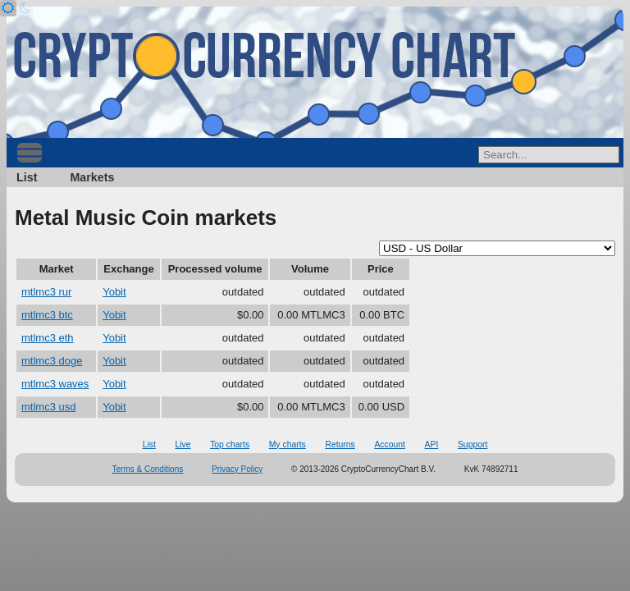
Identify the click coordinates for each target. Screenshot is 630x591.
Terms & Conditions (148, 469)
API (432, 444)
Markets (92, 177)
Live (182, 444)
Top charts (229, 444)
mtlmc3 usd (48, 407)
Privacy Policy (237, 469)
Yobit (114, 292)
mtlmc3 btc (47, 315)
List (26, 177)
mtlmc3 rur (46, 292)
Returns (339, 444)
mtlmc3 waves (55, 384)
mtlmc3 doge (51, 361)
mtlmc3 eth (47, 338)
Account (389, 444)
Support (472, 444)
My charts (287, 444)
